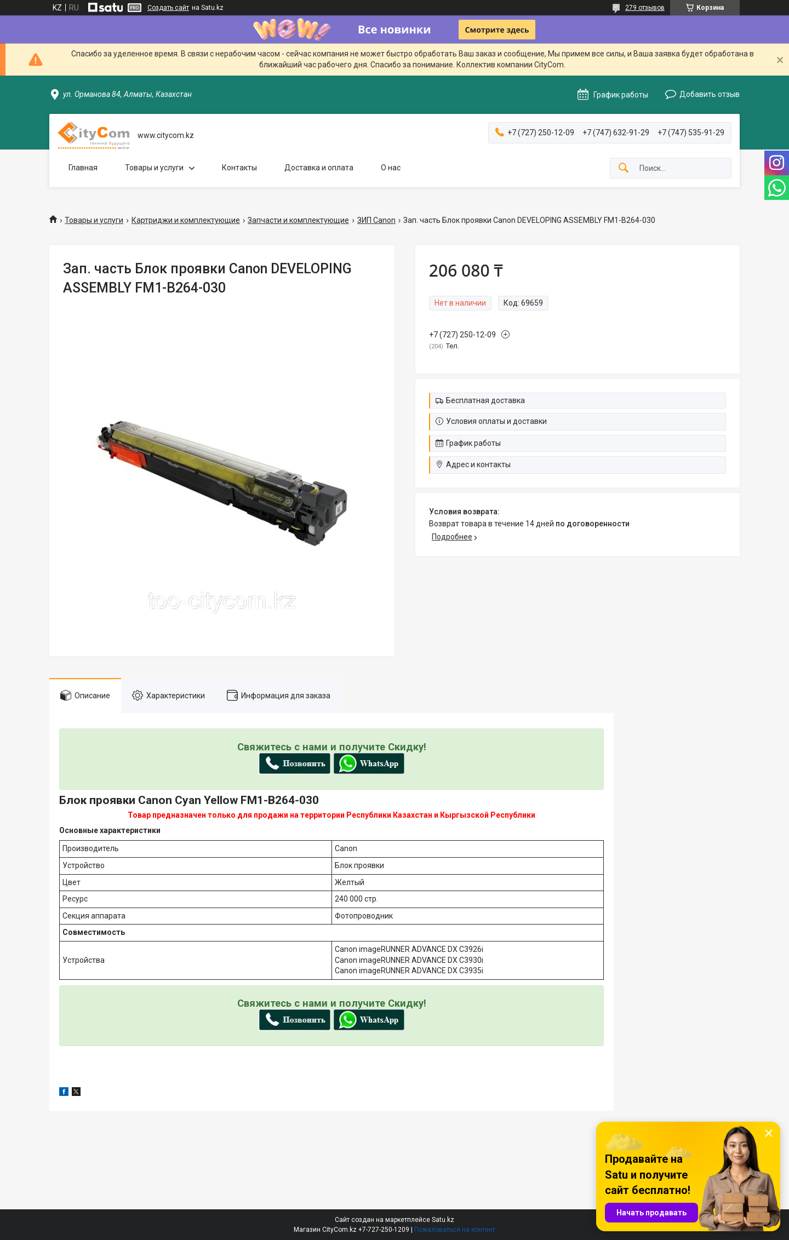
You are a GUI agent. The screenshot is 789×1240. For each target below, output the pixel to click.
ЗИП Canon (376, 220)
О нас (391, 167)
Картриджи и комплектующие (186, 220)
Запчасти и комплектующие (298, 220)
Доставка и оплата (318, 167)
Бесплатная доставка (485, 400)
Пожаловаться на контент (454, 1229)
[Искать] (623, 168)
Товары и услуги (154, 167)
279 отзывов (645, 8)
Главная (83, 167)
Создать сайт (168, 8)
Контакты (239, 167)
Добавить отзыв (709, 94)
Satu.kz (443, 1220)
